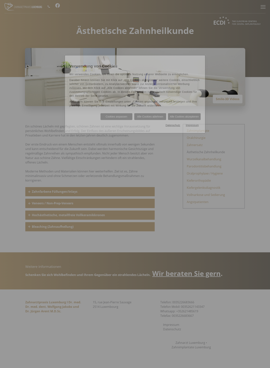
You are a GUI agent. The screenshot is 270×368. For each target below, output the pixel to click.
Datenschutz (173, 125)
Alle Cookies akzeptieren (184, 116)
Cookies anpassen (116, 116)
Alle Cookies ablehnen (150, 116)
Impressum (192, 125)
